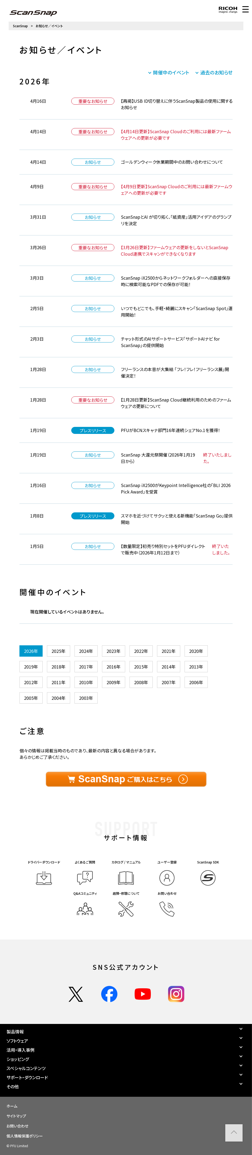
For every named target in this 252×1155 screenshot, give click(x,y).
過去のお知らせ (216, 72)
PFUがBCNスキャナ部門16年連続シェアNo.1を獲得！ (170, 430)
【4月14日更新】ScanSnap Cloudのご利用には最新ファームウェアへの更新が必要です (176, 134)
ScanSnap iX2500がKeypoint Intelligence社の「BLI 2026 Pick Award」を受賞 (176, 488)
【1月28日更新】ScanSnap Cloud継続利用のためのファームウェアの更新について (176, 402)
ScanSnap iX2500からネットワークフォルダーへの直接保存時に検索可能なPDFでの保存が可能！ (175, 281)
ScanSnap (20, 25)
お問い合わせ (17, 1126)
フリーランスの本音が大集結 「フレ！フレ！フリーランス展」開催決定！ (175, 372)
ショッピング (17, 1059)
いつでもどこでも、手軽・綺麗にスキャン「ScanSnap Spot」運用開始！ (177, 311)
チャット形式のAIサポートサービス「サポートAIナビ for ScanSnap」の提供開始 (170, 341)
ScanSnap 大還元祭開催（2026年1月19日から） (158, 457)
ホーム (11, 1106)
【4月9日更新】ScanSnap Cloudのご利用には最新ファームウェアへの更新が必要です (176, 189)
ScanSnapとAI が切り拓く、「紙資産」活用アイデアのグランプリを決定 (176, 220)
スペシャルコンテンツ (26, 1068)
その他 (12, 1086)
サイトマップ (16, 1116)
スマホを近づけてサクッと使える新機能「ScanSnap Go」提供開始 (177, 518)
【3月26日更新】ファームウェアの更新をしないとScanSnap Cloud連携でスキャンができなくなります (174, 250)
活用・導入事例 (20, 1050)
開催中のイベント (171, 72)
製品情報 (15, 1031)
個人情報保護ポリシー (24, 1136)
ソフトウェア (17, 1040)
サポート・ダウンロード (27, 1077)
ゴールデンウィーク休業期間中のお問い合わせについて (172, 162)
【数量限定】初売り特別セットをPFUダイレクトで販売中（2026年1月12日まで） (163, 549)
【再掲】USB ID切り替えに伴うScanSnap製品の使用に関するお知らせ (177, 104)
